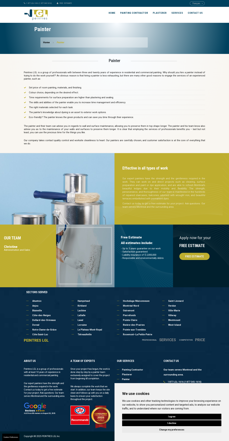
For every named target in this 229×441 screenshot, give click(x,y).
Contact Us (195, 12)
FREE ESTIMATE (65, 3)
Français (196, 3)
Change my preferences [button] (171, 429)
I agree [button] (171, 416)
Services (177, 12)
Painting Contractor (134, 12)
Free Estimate (194, 256)
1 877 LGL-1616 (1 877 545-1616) (39, 3)
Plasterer (160, 12)
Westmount (174, 320)
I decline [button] (171, 423)
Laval (80, 320)
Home (112, 12)
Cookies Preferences (10, 437)
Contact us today (131, 203)
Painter (123, 379)
